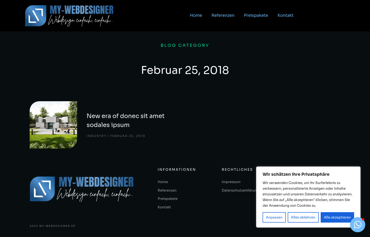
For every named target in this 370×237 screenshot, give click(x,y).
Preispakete (256, 15)
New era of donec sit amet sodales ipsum (126, 120)
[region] (308, 197)
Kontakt (286, 15)
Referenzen (223, 15)
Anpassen (274, 217)
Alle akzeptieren (337, 217)
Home (196, 15)
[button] (357, 224)
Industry (96, 136)
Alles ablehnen (303, 217)
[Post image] (53, 125)
